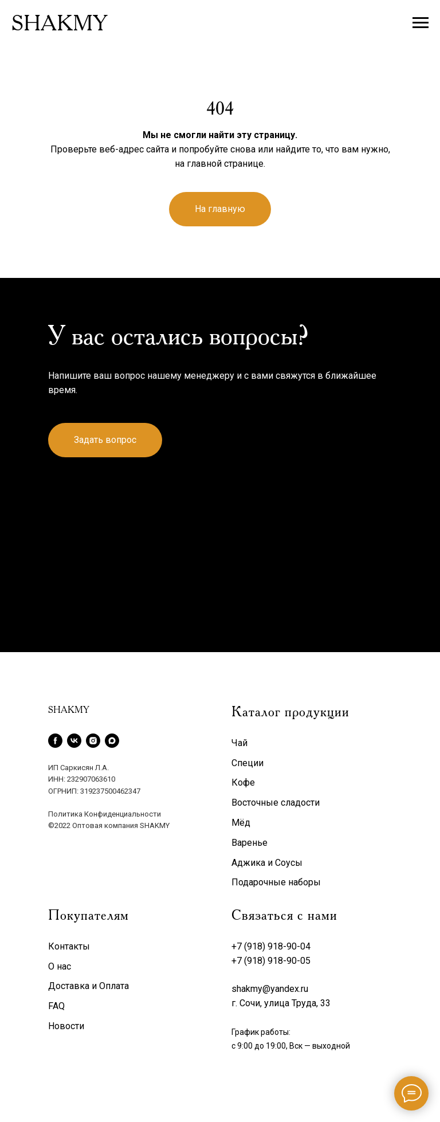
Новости (66, 1026)
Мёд (240, 822)
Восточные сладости (275, 802)
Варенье (249, 842)
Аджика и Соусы (266, 862)
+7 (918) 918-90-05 (271, 960)
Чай (239, 742)
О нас (59, 966)
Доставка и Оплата (88, 985)
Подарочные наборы (276, 882)
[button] (105, 440)
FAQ (56, 1006)
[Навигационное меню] (420, 23)
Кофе (243, 782)
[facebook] (55, 740)
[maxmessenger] (112, 740)
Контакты (69, 946)
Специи (247, 763)
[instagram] (93, 740)
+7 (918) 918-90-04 (271, 946)
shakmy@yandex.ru (269, 988)
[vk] (74, 740)
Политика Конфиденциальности (104, 814)
